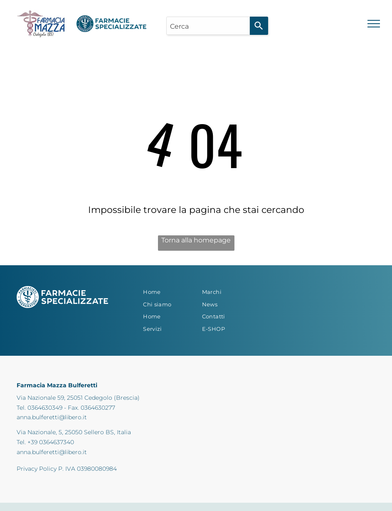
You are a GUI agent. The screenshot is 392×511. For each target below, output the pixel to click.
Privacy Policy (37, 468)
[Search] (259, 26)
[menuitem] (166, 292)
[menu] (374, 23)
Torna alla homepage (196, 240)
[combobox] (208, 26)
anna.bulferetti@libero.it (52, 417)
